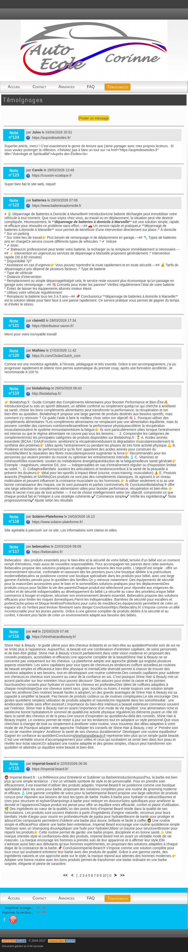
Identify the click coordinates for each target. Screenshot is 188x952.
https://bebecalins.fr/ (45, 552)
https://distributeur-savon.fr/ (50, 326)
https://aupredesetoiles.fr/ (48, 138)
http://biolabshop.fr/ (44, 394)
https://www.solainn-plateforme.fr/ (55, 522)
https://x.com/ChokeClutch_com (53, 356)
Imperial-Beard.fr (92, 848)
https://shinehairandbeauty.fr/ (51, 637)
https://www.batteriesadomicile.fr (54, 206)
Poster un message (94, 118)
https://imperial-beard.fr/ (47, 769)
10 (104, 875)
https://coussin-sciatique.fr (49, 175)
